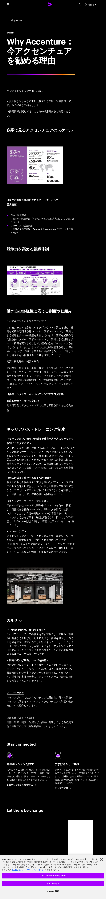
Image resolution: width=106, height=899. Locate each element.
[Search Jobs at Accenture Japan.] (22, 785)
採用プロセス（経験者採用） (28, 726)
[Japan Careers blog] (14, 20)
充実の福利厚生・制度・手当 (23, 361)
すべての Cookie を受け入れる (53, 875)
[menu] (8, 4)
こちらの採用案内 (44, 111)
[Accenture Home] (50, 4)
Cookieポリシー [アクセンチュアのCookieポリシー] (18, 870)
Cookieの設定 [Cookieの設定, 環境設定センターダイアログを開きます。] (53, 891)
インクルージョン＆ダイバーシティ (26, 320)
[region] (53, 877)
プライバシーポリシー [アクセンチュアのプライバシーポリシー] (36, 870)
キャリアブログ (15, 693)
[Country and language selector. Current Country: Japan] (90, 4)
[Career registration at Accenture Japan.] (63, 788)
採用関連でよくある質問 (20, 717)
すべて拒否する (53, 883)
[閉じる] (102, 859)
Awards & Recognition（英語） (48, 228)
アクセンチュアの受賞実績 (46, 218)
